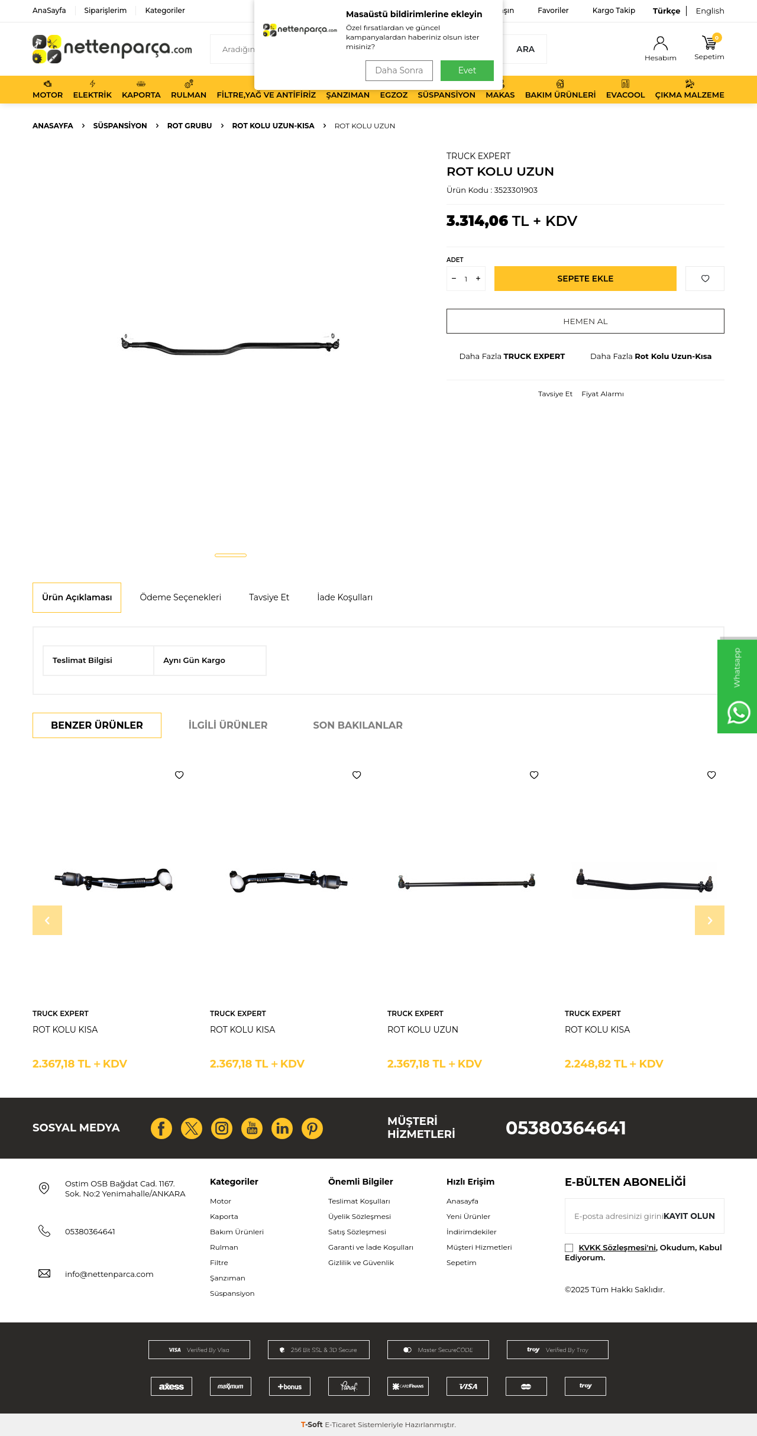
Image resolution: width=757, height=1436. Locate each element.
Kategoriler (165, 10)
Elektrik (92, 89)
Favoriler (553, 10)
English (709, 10)
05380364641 (566, 1128)
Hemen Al (586, 321)
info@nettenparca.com (109, 1274)
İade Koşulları (345, 597)
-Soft (313, 1424)
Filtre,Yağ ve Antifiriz (266, 89)
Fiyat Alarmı (602, 393)
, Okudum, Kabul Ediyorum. (643, 1252)
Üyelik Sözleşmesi (359, 1216)
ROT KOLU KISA (65, 1029)
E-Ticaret (340, 1424)
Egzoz (394, 89)
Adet (455, 260)
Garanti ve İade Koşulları (370, 1247)
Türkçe (666, 10)
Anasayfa (53, 125)
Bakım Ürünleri (560, 89)
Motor (48, 89)
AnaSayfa (49, 10)
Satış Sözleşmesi (357, 1231)
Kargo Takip (614, 10)
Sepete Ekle (585, 278)
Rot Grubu (189, 125)
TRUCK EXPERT (478, 156)
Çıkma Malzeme (689, 89)
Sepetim (462, 1262)
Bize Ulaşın (495, 10)
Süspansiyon (447, 89)
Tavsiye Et (555, 393)
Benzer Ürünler (97, 725)
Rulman (188, 89)
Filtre (219, 1262)
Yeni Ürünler (468, 1216)
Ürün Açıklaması (77, 597)
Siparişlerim (106, 10)
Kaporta (141, 89)
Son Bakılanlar (358, 725)
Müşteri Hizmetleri (479, 1247)
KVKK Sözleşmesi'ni (617, 1247)
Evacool (625, 89)
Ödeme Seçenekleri (180, 597)
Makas (500, 89)
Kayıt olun (688, 1215)
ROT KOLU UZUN (422, 1029)
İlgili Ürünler (228, 725)
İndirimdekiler (472, 1231)
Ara (525, 49)
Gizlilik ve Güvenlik (361, 1262)
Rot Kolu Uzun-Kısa (273, 125)
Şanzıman (348, 89)
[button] (231, 555)
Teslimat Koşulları (359, 1200)
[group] (231, 346)
